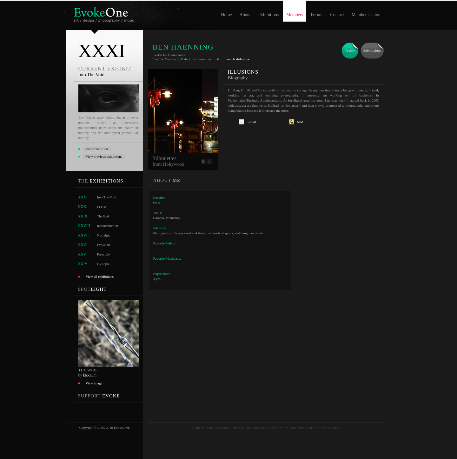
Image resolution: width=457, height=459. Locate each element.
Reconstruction (107, 226)
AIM (300, 122)
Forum (316, 14)
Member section (366, 14)
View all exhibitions (100, 276)
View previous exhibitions (104, 156)
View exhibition (97, 149)
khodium (90, 375)
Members (294, 14)
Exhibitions (268, 14)
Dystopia (103, 264)
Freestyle (103, 254)
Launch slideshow (237, 59)
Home (226, 14)
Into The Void (106, 197)
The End (103, 216)
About (245, 14)
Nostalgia (103, 235)
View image (94, 383)
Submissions (372, 50)
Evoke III (103, 245)
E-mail (251, 122)
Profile (350, 50)
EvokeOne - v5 (105, 13)
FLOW (102, 207)
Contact (337, 14)
